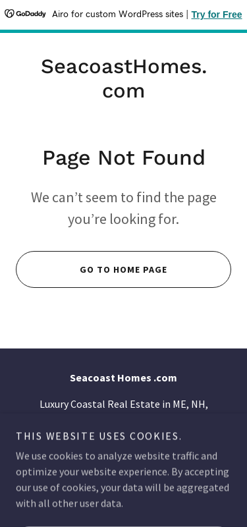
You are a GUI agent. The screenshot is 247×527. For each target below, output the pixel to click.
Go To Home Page (91, 269)
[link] (123, 78)
